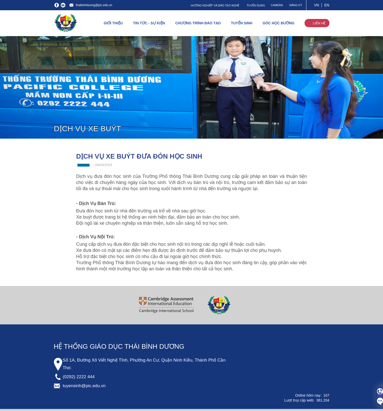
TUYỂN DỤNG (256, 5)
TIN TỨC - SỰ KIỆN (149, 23)
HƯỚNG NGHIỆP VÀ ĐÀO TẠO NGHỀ (215, 5)
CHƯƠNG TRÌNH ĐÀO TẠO (198, 23)
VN (316, 5)
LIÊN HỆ (319, 23)
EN (326, 5)
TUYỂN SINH (241, 23)
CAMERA (277, 5)
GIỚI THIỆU (113, 23)
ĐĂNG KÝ (295, 5)
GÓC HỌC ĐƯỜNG (278, 23)
